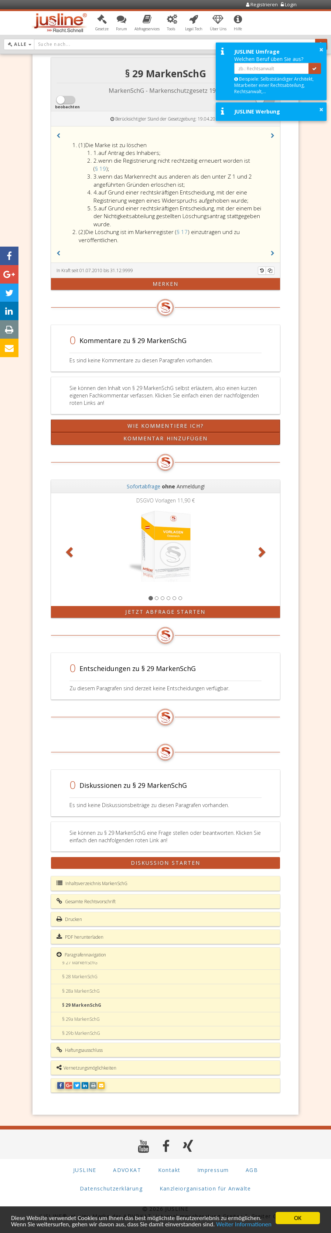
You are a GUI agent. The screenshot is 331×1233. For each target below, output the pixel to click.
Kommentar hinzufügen (165, 438)
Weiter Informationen (244, 1225)
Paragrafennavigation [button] (81, 954)
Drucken (69, 919)
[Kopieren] (270, 271)
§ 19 (100, 168)
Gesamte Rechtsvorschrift (86, 901)
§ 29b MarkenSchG (81, 1033)
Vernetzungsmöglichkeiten (86, 1067)
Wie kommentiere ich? (165, 425)
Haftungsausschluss (80, 1050)
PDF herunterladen (80, 937)
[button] (101, 23)
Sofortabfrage (143, 486)
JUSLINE (84, 1169)
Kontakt (169, 1169)
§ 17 (182, 232)
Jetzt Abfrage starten (165, 611)
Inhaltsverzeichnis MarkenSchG (92, 883)
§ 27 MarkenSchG (80, 962)
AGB (252, 1169)
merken (166, 283)
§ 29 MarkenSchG (81, 1005)
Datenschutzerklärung (111, 1188)
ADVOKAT (127, 1169)
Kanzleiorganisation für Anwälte (205, 1188)
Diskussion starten (166, 862)
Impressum (213, 1169)
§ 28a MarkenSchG (81, 991)
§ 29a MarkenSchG (81, 1019)
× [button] (321, 49)
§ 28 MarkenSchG (80, 976)
